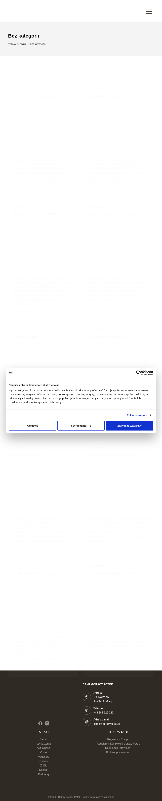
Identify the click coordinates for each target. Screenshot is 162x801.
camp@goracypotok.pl (106, 723)
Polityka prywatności (118, 752)
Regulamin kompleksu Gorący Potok (118, 743)
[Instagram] (47, 723)
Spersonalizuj (81, 425)
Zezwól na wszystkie (130, 425)
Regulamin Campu (118, 739)
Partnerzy (43, 774)
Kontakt (43, 769)
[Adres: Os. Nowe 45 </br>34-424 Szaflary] (87, 697)
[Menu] (149, 11)
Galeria (44, 761)
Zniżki (43, 765)
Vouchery (43, 756)
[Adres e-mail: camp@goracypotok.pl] (87, 722)
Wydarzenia (44, 743)
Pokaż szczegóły (137, 415)
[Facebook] (40, 723)
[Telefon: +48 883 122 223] (87, 710)
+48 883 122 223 (103, 712)
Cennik (44, 739)
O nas (43, 752)
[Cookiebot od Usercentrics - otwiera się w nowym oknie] (138, 372)
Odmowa (32, 425)
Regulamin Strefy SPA (118, 748)
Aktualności (43, 748)
